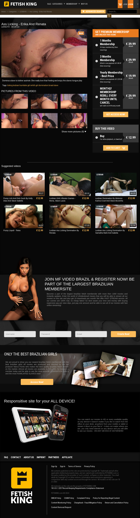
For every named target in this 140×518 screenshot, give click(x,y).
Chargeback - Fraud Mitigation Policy (88, 500)
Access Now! (37, 379)
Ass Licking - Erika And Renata (41, 12)
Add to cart (113, 145)
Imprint (41, 454)
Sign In (62, 464)
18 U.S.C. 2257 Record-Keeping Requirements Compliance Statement (77, 485)
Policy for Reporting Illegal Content (106, 495)
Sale (49, 4)
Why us (84, 4)
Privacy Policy (89, 464)
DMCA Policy (56, 495)
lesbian (16, 83)
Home (3, 12)
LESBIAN (23, 12)
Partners (53, 454)
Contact (16, 454)
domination (43, 83)
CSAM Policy (69, 495)
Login (130, 4)
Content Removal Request (61, 505)
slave (55, 83)
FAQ (6, 454)
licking (10, 83)
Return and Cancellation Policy (116, 500)
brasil (50, 83)
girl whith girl (32, 83)
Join (125, 4)
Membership (71, 4)
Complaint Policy (83, 495)
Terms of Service (74, 464)
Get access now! (115, 111)
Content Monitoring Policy (61, 500)
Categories (57, 4)
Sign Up (54, 464)
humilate (23, 83)
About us (29, 454)
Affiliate (67, 454)
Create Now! (123, 331)
